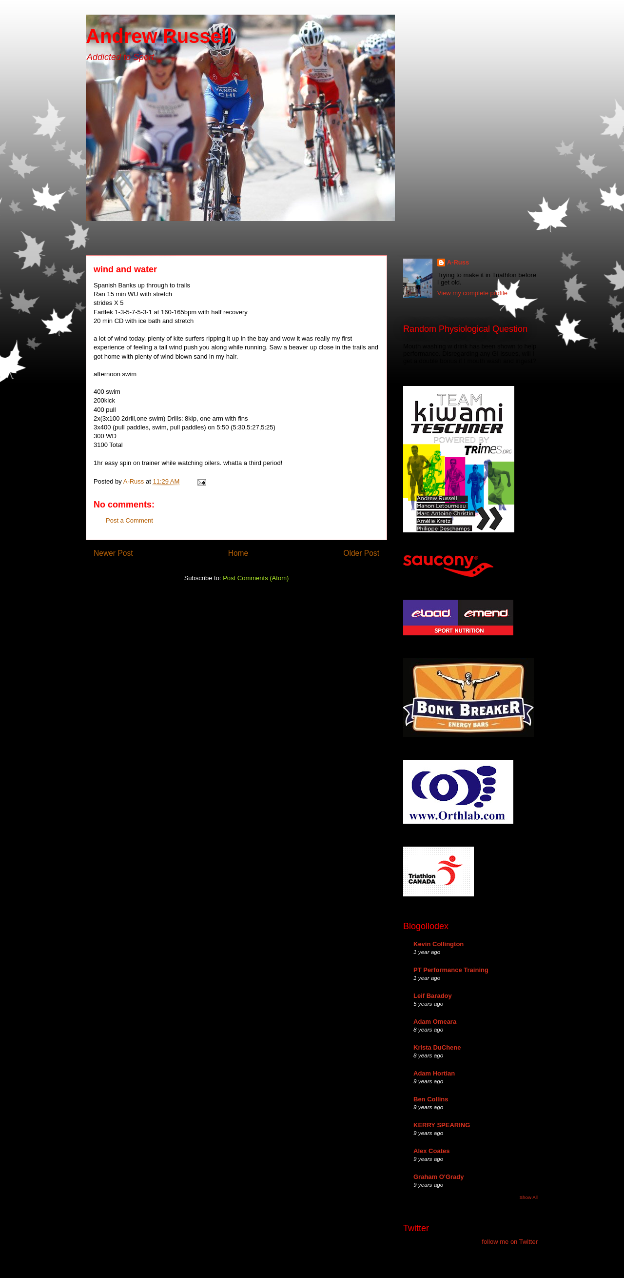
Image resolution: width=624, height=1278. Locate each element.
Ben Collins (430, 1099)
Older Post (361, 553)
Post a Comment (129, 520)
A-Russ (458, 262)
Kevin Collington (438, 944)
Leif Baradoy (432, 995)
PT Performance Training (450, 970)
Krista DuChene (437, 1047)
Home (238, 553)
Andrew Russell (159, 36)
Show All (529, 1197)
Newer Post (113, 553)
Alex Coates (431, 1151)
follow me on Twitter (510, 1241)
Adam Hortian (434, 1073)
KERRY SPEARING (441, 1125)
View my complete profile (472, 293)
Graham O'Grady (438, 1176)
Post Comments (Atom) (256, 578)
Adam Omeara (434, 1021)
